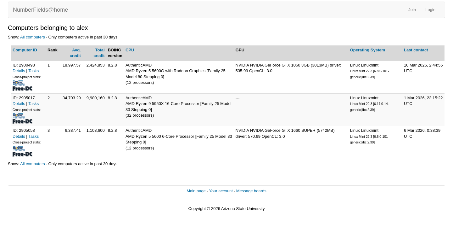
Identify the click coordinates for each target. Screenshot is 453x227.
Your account (220, 191)
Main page (196, 191)
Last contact (416, 50)
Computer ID (25, 50)
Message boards (251, 191)
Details (19, 70)
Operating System (367, 50)
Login (430, 9)
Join (412, 9)
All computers (32, 37)
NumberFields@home (40, 10)
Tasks (33, 70)
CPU (130, 50)
